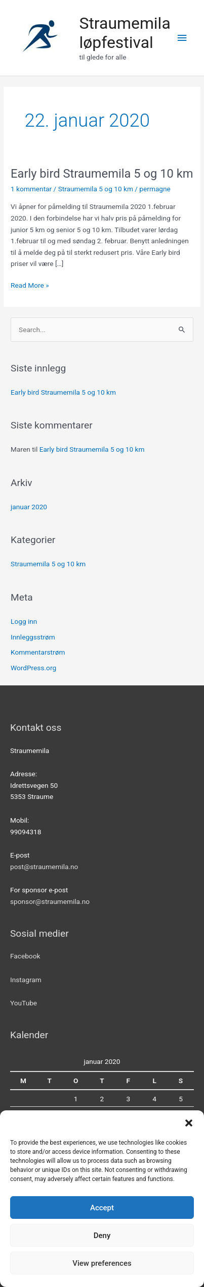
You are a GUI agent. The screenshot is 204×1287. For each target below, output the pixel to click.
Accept (102, 1207)
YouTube (23, 1003)
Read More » (30, 284)
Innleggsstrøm (33, 637)
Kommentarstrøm (38, 652)
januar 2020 (29, 507)
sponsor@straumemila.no (50, 901)
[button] (189, 1123)
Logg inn (24, 621)
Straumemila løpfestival (124, 33)
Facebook (25, 956)
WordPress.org (33, 668)
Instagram (26, 980)
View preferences (101, 1263)
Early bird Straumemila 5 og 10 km (102, 174)
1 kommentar (31, 189)
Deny (102, 1235)
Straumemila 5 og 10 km (95, 189)
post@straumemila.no (44, 867)
